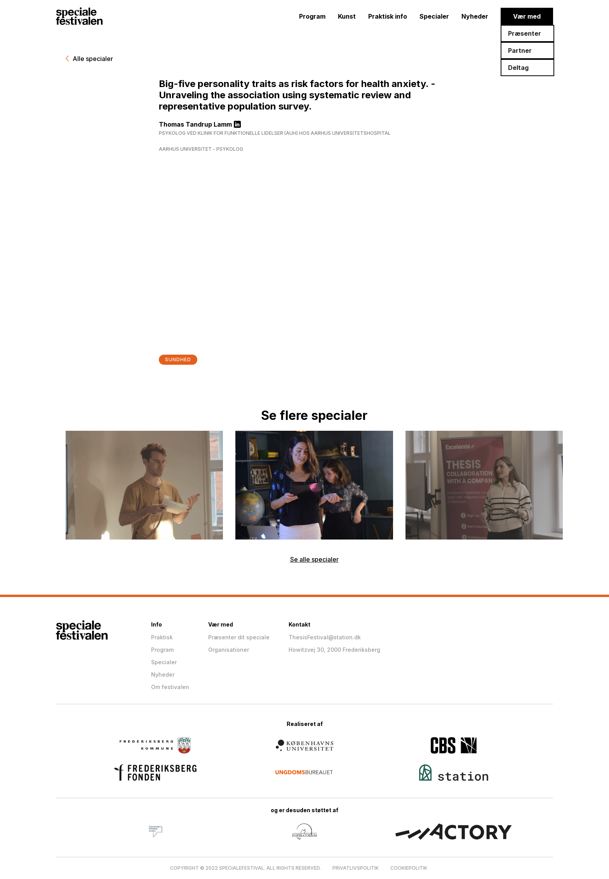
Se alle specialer (314, 559)
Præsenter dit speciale (239, 637)
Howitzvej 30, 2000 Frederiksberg (334, 649)
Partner (520, 50)
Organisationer (228, 649)
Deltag (518, 67)
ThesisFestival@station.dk (325, 637)
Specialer (434, 16)
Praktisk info (387, 16)
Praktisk (162, 637)
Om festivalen (170, 687)
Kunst (347, 16)
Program (312, 16)
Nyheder (474, 16)
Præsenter (524, 33)
